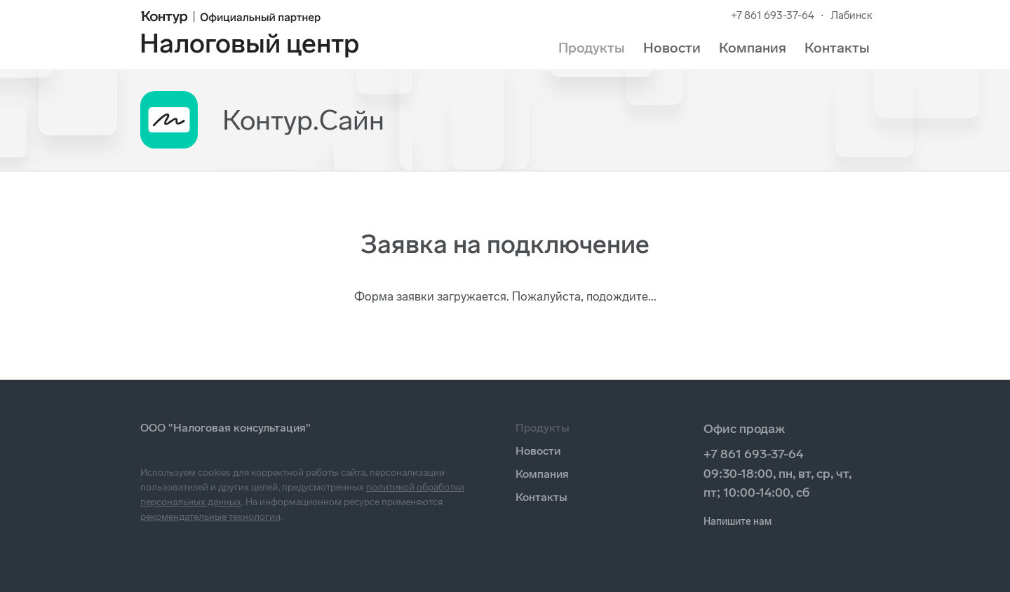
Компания (752, 47)
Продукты (591, 47)
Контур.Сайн (303, 120)
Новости (672, 47)
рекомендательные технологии (210, 517)
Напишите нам (737, 522)
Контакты (837, 47)
